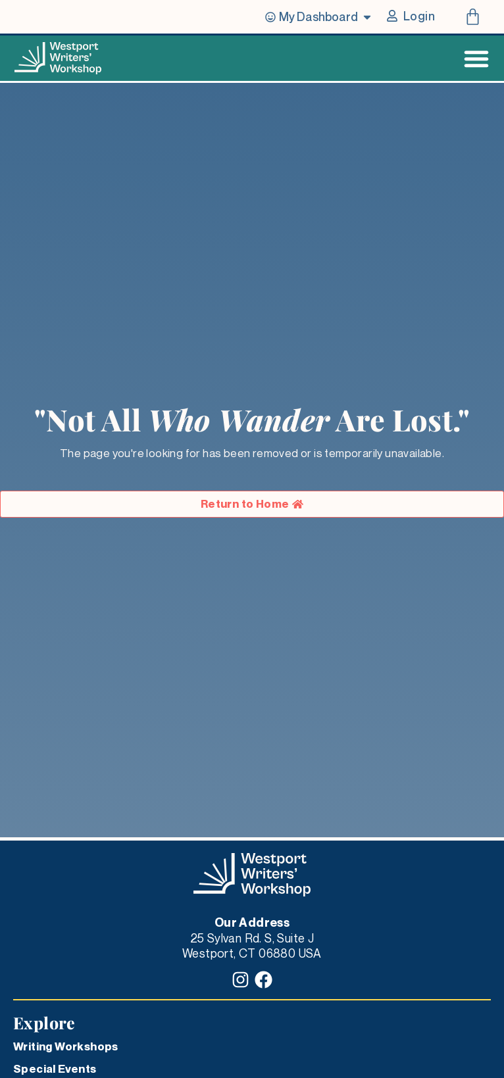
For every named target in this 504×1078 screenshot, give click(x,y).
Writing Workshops (65, 1046)
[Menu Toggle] (476, 58)
